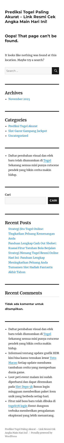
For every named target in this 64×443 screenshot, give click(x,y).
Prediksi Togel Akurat (23, 126)
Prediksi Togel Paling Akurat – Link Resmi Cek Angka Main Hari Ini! (30, 17)
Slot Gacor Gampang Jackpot (27, 131)
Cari (8, 194)
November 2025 (19, 99)
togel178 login (17, 406)
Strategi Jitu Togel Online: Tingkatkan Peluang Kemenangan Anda (31, 233)
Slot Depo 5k (24, 386)
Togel (47, 160)
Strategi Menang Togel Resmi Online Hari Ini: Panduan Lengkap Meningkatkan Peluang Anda (33, 257)
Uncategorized (18, 135)
